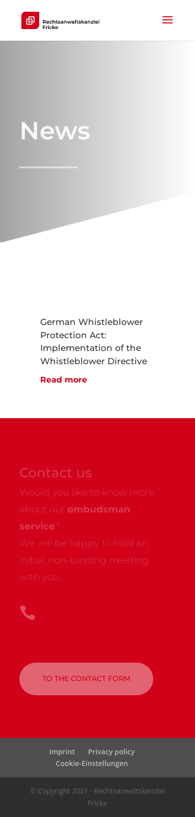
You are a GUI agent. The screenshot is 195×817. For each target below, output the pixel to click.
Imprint (62, 751)
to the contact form (86, 678)
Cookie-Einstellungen (92, 763)
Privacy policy (111, 751)
